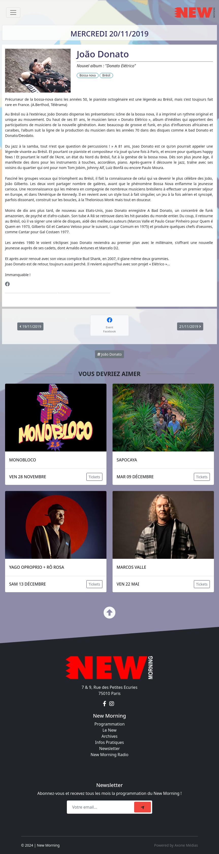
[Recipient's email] (101, 807)
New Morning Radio (110, 754)
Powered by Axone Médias (176, 845)
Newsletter (109, 748)
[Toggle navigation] (13, 12)
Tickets (94, 476)
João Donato (109, 354)
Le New (109, 730)
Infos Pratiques (109, 742)
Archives (109, 736)
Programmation (109, 724)
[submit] (142, 807)
